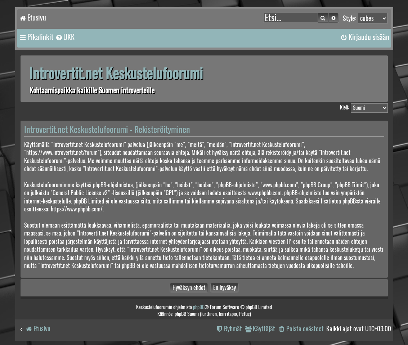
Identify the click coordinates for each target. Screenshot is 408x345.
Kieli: (344, 107)
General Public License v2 (80, 193)
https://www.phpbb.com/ (77, 209)
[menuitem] (65, 37)
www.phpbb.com (265, 193)
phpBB (199, 307)
